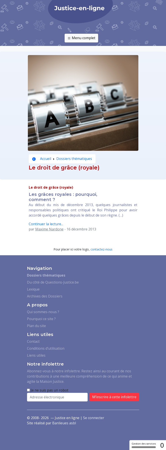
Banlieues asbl (64, 423)
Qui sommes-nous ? (43, 311)
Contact (33, 341)
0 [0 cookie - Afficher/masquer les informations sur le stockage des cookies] (162, 445)
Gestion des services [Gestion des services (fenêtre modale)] (144, 445)
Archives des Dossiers (44, 296)
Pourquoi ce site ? (41, 318)
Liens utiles (36, 355)
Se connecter (93, 417)
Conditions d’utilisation (45, 348)
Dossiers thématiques (74, 158)
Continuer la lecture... (46, 224)
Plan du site (36, 325)
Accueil (41, 158)
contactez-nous (101, 249)
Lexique (33, 289)
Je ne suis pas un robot (47, 390)
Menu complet (81, 38)
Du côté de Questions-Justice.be (53, 282)
